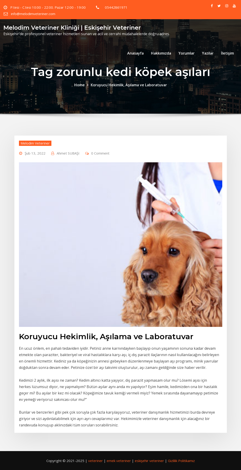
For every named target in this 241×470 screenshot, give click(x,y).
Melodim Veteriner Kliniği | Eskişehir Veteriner (72, 27)
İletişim (227, 53)
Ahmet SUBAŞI (68, 153)
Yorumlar (186, 53)
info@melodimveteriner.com (33, 13)
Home (79, 84)
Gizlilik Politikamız (181, 460)
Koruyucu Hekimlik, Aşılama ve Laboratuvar (129, 84)
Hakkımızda (161, 53)
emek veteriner (119, 460)
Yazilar (208, 53)
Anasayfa (135, 53)
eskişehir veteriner (149, 460)
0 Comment (100, 153)
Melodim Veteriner (35, 143)
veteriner (95, 460)
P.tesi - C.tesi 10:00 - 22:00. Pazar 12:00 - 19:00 (48, 7)
